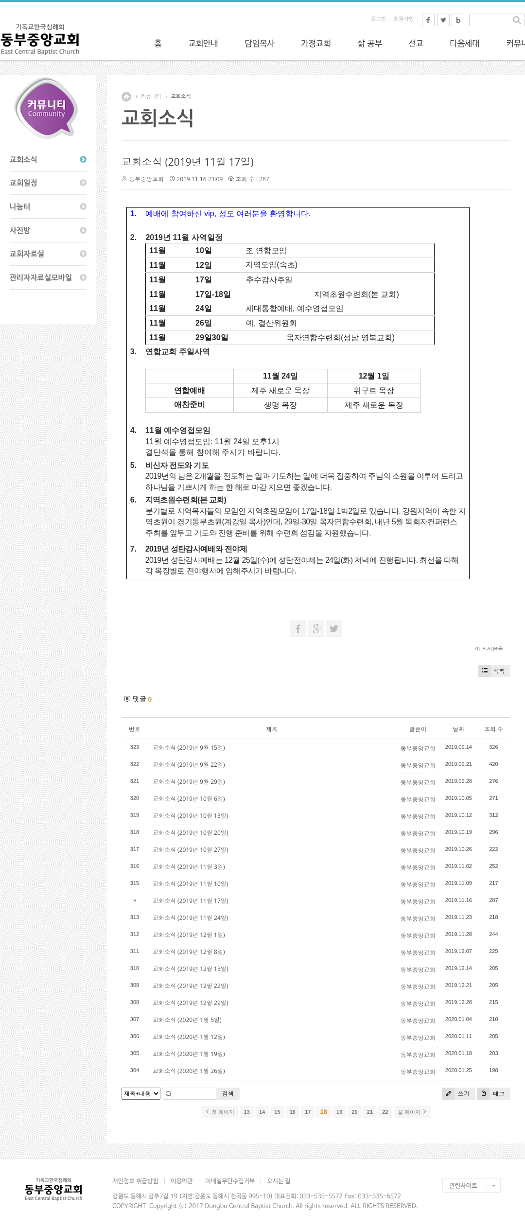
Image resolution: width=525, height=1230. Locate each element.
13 (247, 1112)
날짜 (458, 729)
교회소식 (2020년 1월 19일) (189, 1054)
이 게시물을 (489, 648)
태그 (491, 1094)
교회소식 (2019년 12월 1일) (189, 935)
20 (354, 1112)
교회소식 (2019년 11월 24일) (190, 918)
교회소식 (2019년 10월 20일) (190, 833)
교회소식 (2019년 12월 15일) (190, 969)
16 (293, 1112)
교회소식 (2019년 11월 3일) (189, 867)
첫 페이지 (219, 1112)
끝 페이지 (412, 1112)
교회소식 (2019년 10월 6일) (189, 799)
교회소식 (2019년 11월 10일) (190, 884)
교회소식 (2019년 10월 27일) (190, 850)
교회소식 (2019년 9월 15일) (189, 748)
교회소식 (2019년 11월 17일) (188, 162)
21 (370, 1112)
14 (262, 1112)
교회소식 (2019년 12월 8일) (189, 952)
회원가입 (404, 19)
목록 (491, 671)
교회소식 (181, 96)
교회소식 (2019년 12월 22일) (190, 986)
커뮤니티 (151, 96)
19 (339, 1112)
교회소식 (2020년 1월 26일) (189, 1071)
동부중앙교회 (146, 179)
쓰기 (456, 1094)
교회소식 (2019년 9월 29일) (189, 782)
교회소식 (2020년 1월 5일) (187, 1020)
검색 (228, 1094)
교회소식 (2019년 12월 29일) (190, 1003)
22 (385, 1112)
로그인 (378, 19)
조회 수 (493, 729)
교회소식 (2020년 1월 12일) (189, 1037)
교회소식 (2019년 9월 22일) (189, 765)
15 (277, 1112)
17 (308, 1112)
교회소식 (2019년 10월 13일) (190, 816)
